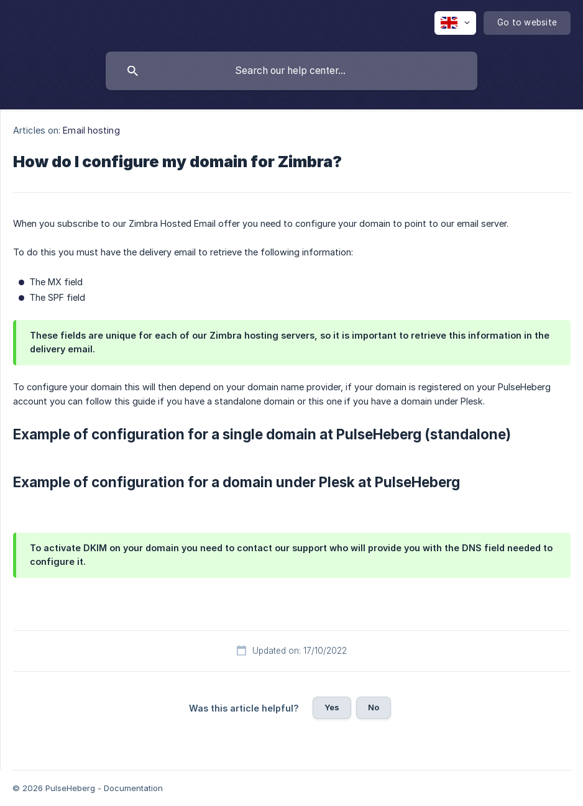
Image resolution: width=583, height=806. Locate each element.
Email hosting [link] (91, 130)
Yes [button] (331, 707)
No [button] (373, 707)
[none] (455, 23)
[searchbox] (291, 71)
